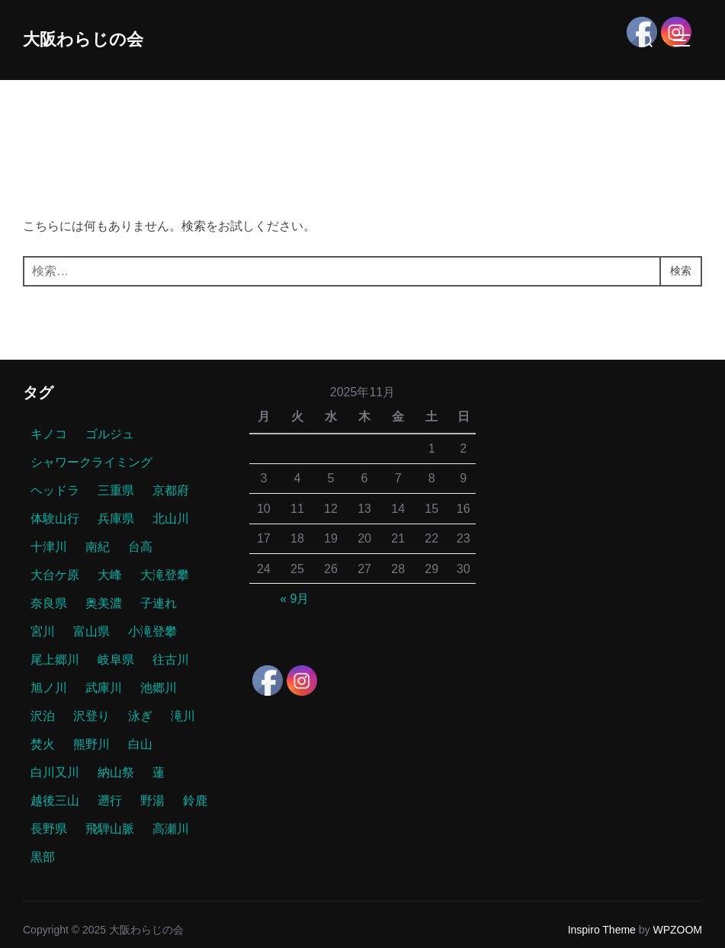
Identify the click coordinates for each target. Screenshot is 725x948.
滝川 (183, 715)
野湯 (152, 800)
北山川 (170, 518)
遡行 (110, 800)
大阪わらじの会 (94, 39)
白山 (140, 744)
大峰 (110, 574)
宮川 (42, 631)
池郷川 (158, 687)
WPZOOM (677, 930)
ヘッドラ (54, 490)
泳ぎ (140, 715)
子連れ (158, 603)
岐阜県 (116, 659)
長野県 (48, 828)
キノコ (48, 434)
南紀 (97, 546)
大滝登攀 (164, 574)
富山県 (91, 631)
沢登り (91, 715)
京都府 (170, 490)
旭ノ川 (48, 687)
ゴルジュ (109, 434)
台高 (140, 546)
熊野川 (91, 744)
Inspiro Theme (602, 930)
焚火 (42, 744)
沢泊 (42, 715)
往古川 (170, 659)
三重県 (116, 490)
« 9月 (294, 598)
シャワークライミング (91, 462)
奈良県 (48, 603)
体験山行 (54, 518)
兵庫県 (116, 518)
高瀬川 (170, 828)
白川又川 (54, 772)
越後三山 (54, 800)
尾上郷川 (54, 659)
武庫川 (103, 687)
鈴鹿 (195, 800)
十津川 (48, 546)
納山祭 (116, 772)
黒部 (42, 856)
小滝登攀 (152, 631)
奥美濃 (103, 603)
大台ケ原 (54, 574)
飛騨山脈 (109, 828)
